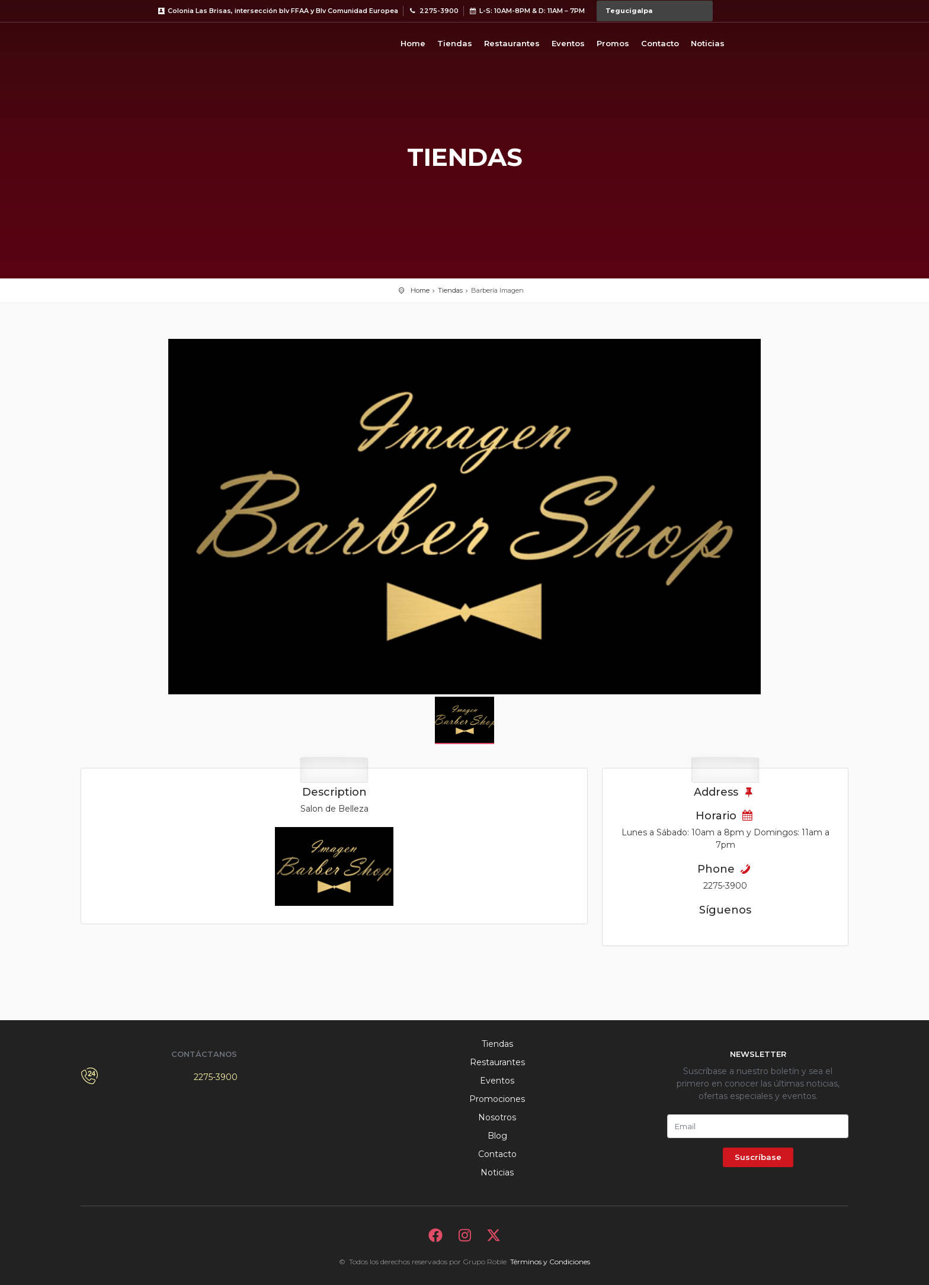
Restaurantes (512, 43)
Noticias (708, 43)
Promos (613, 43)
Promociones (497, 1099)
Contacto (660, 43)
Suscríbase (758, 1157)
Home (413, 43)
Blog (497, 1135)
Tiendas (454, 43)
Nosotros (497, 1117)
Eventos (568, 43)
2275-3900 (216, 1077)
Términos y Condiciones (550, 1261)
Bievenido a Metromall (128, 41)
